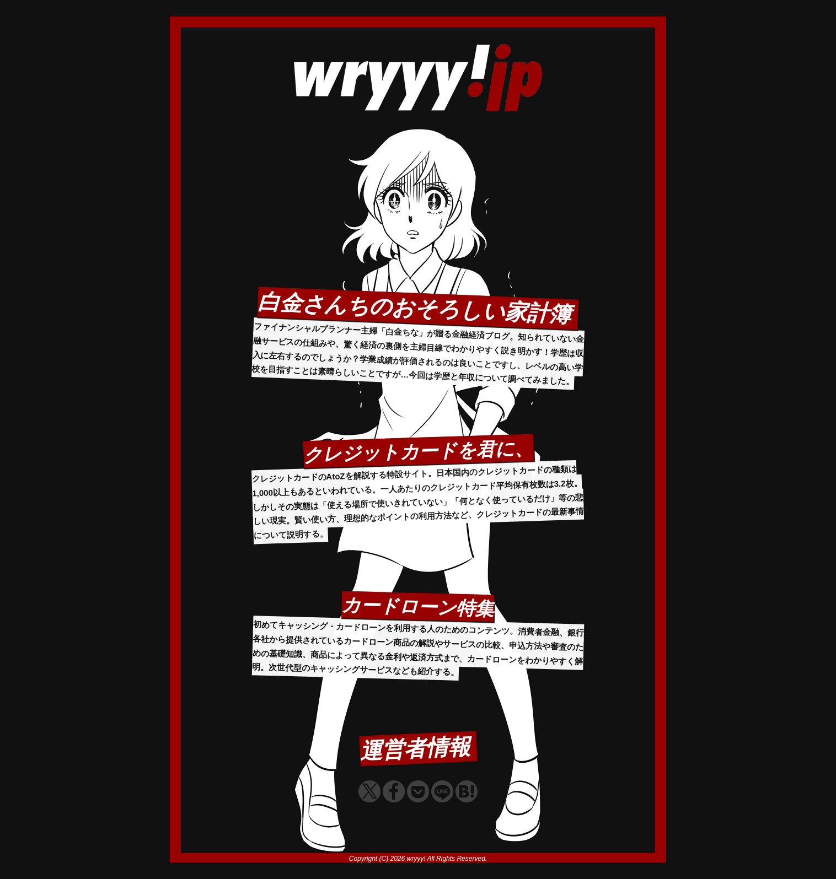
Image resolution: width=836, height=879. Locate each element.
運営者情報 (415, 748)
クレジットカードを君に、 (418, 450)
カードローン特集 (418, 606)
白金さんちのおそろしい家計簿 (414, 307)
